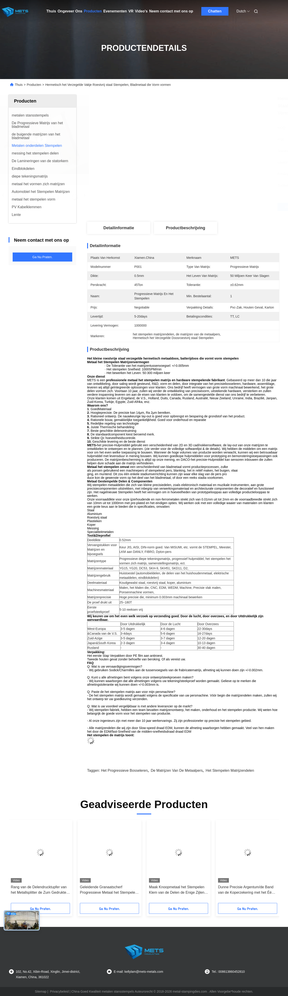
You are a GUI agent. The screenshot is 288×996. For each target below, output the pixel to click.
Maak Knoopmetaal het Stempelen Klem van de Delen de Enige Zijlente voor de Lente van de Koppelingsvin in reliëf (178, 890)
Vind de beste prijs (207, 207)
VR (130, 11)
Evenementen (115, 11)
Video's (141, 11)
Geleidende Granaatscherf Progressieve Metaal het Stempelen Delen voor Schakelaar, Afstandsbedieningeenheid (108, 890)
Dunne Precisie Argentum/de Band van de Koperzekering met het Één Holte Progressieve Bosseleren (246, 890)
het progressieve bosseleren (124, 770)
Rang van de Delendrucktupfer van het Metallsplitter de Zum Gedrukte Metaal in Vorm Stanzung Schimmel (39, 890)
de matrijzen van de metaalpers (177, 770)
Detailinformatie (118, 228)
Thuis (51, 11)
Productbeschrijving (185, 228)
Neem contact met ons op (171, 11)
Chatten (215, 11)
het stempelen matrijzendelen (230, 770)
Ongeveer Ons (70, 11)
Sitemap (40, 991)
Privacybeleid (59, 991)
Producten (93, 11)
